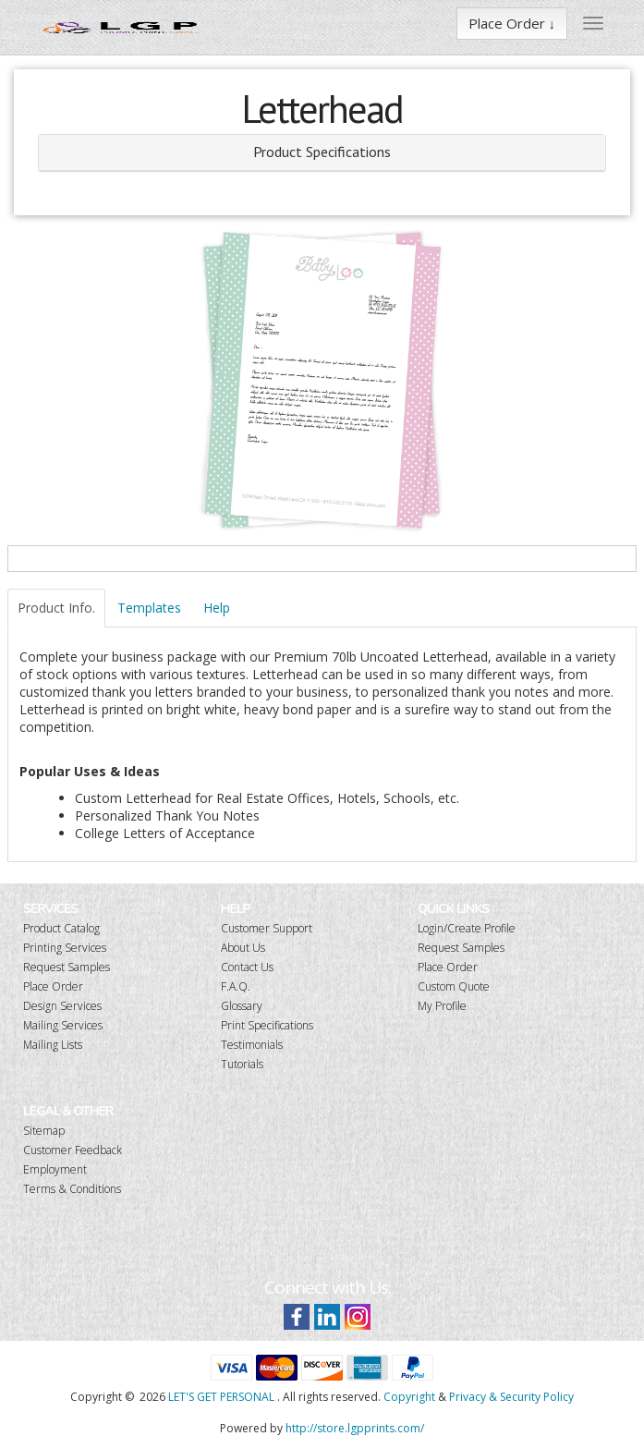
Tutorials (242, 1064)
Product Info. (56, 607)
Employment (55, 1169)
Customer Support (266, 928)
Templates (149, 607)
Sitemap (44, 1130)
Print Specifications (267, 1025)
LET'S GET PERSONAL (221, 1397)
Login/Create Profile (467, 928)
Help (216, 607)
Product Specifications (322, 151)
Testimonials (252, 1045)
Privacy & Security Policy (511, 1397)
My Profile (442, 1006)
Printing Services (64, 947)
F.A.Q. (235, 986)
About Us (243, 947)
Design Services (62, 1006)
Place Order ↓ (512, 23)
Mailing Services (63, 1025)
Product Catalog (61, 928)
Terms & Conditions (72, 1189)
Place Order (53, 986)
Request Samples (66, 967)
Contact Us (247, 967)
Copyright (409, 1397)
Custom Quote (454, 986)
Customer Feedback (72, 1150)
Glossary (241, 1006)
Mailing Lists (52, 1045)
